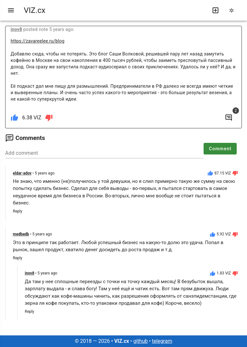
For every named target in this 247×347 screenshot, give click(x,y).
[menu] (11, 10)
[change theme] (233, 10)
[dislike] (48, 118)
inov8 (16, 29)
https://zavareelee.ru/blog (37, 41)
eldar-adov (22, 173)
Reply (17, 211)
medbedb (21, 234)
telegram (162, 341)
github (140, 341)
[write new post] (215, 10)
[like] (14, 118)
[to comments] (228, 117)
